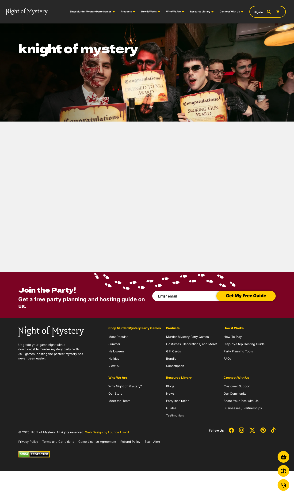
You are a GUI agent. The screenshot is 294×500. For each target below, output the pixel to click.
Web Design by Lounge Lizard (107, 432)
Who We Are (173, 11)
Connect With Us (230, 11)
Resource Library (200, 11)
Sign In (258, 12)
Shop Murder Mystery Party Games (90, 11)
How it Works (149, 11)
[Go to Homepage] (27, 11)
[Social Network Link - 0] (231, 430)
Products (126, 11)
